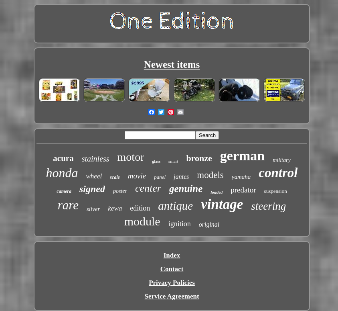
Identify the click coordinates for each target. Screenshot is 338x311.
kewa (115, 208)
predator (243, 190)
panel (160, 177)
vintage (222, 204)
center (148, 188)
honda (62, 173)
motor (130, 157)
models (210, 175)
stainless (95, 158)
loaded (216, 192)
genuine (185, 188)
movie (137, 176)
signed (92, 189)
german (242, 155)
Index (172, 255)
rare (68, 205)
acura (63, 158)
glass (156, 161)
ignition (179, 224)
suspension (275, 191)
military (281, 160)
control (278, 173)
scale (115, 177)
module (142, 221)
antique (175, 205)
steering (268, 206)
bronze (199, 158)
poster (120, 191)
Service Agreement (171, 296)
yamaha (241, 177)
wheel (94, 176)
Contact (172, 269)
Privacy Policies (172, 282)
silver (93, 209)
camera (64, 191)
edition (140, 208)
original (209, 224)
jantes (181, 176)
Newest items (172, 64)
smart (173, 161)
